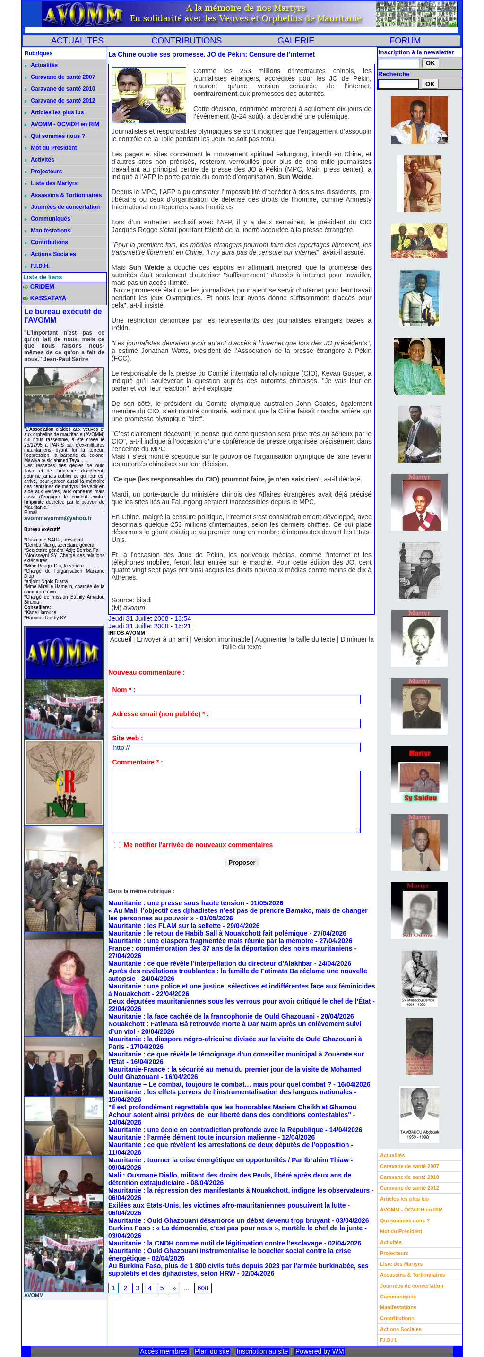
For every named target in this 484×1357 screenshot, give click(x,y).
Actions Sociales (50, 254)
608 (203, 1288)
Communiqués (47, 218)
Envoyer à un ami (162, 639)
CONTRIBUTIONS (186, 40)
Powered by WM (319, 1351)
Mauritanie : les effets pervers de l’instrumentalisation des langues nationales (230, 1092)
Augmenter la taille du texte (295, 639)
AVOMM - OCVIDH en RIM (62, 124)
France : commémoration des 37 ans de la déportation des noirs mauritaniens (230, 948)
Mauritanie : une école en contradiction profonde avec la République (215, 1130)
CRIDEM (42, 286)
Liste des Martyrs (51, 183)
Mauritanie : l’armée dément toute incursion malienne (192, 1137)
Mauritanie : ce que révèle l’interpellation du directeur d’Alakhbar (210, 963)
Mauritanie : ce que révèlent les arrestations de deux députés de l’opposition (228, 1145)
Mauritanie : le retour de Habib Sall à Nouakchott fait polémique (208, 933)
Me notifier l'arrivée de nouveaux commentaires (198, 845)
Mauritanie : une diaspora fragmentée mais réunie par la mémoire (210, 941)
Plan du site (212, 1351)
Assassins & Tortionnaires (63, 195)
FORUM (405, 40)
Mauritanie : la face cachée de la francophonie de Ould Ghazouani (211, 1016)
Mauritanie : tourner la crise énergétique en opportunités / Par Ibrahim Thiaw (228, 1160)
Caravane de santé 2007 (60, 77)
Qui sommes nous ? (55, 136)
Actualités (41, 65)
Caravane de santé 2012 (60, 100)
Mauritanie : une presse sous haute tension (176, 903)
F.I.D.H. (37, 266)
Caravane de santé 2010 (60, 89)
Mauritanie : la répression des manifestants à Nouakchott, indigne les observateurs (239, 1190)
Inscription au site (262, 1351)
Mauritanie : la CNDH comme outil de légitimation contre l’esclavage (215, 1243)
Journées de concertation (62, 207)
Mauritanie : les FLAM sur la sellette (164, 925)
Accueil (120, 639)
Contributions (46, 242)
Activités (39, 159)
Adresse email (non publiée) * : (160, 714)
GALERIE (295, 40)
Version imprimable (222, 639)
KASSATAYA (48, 297)
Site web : (127, 738)
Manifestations (47, 230)
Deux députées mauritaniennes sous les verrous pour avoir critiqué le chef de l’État (239, 1001)
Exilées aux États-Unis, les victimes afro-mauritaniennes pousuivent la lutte (227, 1205)
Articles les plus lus (54, 112)
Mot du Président (51, 148)
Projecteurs (43, 171)
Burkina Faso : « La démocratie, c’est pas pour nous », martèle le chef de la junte (235, 1228)
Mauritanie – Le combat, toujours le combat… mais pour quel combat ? (219, 1084)
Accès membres (163, 1351)
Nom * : (123, 690)
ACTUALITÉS (77, 40)
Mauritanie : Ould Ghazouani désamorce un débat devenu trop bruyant (219, 1220)
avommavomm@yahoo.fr (58, 518)
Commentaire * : (137, 762)
